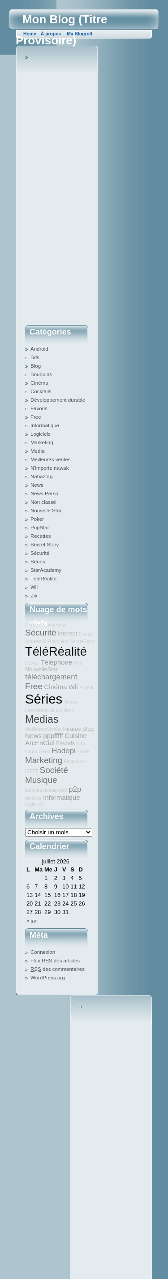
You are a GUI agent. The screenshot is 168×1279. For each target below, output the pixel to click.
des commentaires (57, 969)
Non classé (43, 502)
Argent (86, 687)
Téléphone (56, 662)
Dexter (32, 662)
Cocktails (41, 391)
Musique (41, 780)
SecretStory (82, 641)
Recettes (40, 536)
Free (35, 417)
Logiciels (40, 434)
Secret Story (44, 544)
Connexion (42, 952)
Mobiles (33, 798)
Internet (67, 633)
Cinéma (39, 383)
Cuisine (75, 735)
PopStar (39, 527)
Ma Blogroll (79, 33)
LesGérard (36, 710)
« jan (32, 920)
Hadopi (63, 751)
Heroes (32, 624)
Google (86, 633)
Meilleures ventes (50, 459)
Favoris (38, 408)
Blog (35, 366)
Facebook (74, 761)
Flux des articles (55, 960)
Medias (41, 719)
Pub (77, 662)
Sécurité (39, 553)
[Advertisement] (61, 187)
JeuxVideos (61, 710)
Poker (37, 519)
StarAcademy (45, 570)
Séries (37, 561)
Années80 (36, 641)
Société (54, 770)
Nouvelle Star (45, 510)
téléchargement (51, 677)
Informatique (44, 425)
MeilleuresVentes (43, 729)
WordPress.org (47, 977)
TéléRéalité (43, 578)
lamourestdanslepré (46, 790)
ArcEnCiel (40, 743)
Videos (71, 701)
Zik (33, 595)
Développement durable (57, 400)
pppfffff (53, 735)
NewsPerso (54, 624)
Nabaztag (41, 476)
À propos (51, 33)
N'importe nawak (49, 468)
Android (39, 349)
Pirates (72, 728)
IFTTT (31, 771)
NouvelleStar (41, 669)
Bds (34, 357)
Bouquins (41, 374)
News (36, 485)
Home (29, 33)
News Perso (44, 493)
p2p (75, 789)
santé (83, 751)
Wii (34, 587)
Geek (44, 751)
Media (37, 451)
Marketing (41, 442)
